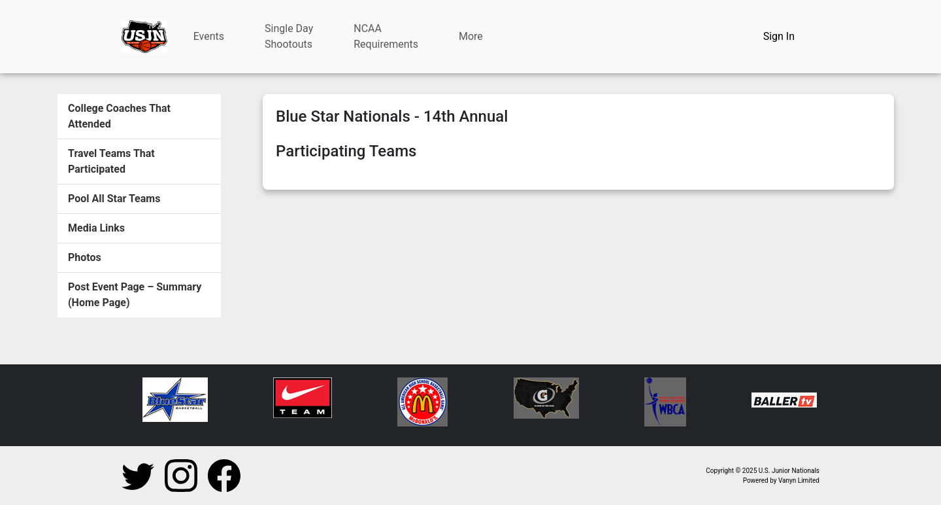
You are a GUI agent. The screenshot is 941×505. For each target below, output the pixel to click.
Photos (84, 257)
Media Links (96, 228)
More (471, 36)
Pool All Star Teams (114, 198)
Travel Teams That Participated (111, 161)
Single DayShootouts (289, 36)
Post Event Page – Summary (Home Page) (134, 295)
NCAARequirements (386, 36)
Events (208, 36)
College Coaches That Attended (119, 116)
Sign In (779, 36)
